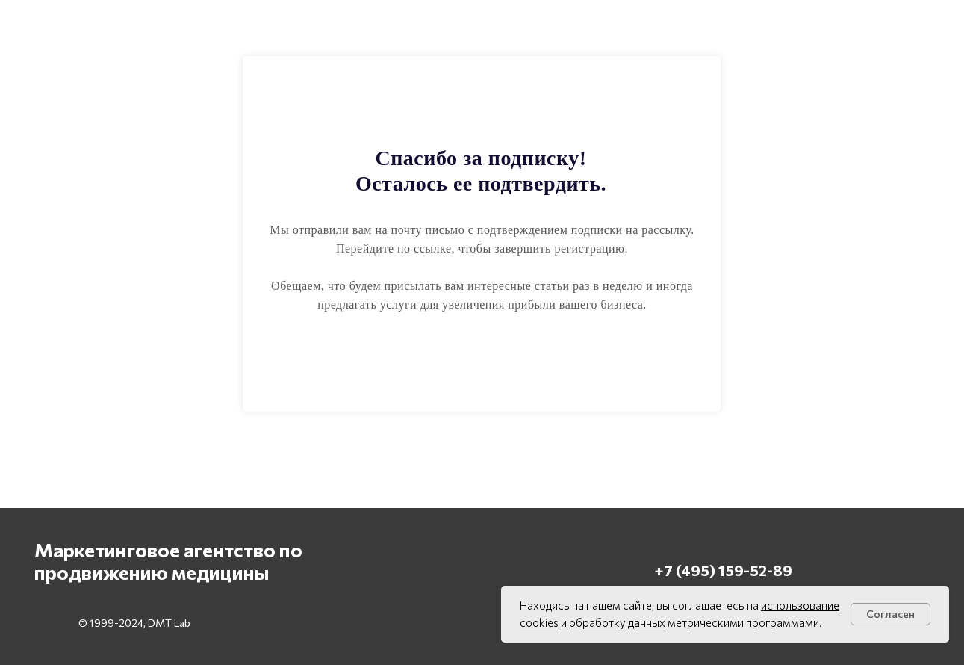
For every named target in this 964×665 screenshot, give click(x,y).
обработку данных (617, 622)
